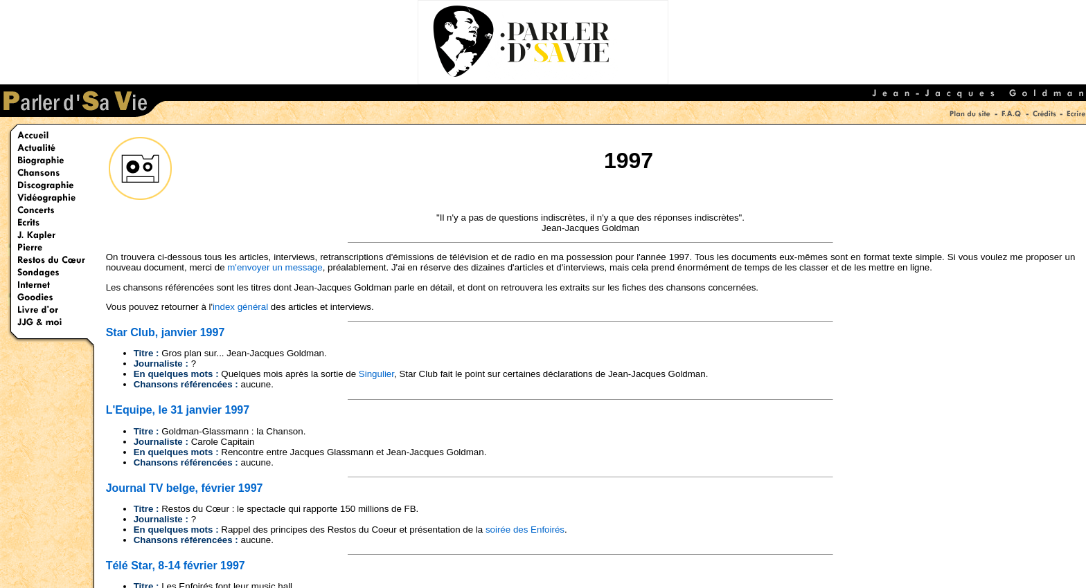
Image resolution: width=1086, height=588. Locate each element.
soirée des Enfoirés (525, 529)
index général (240, 307)
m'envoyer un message (274, 267)
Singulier (376, 374)
